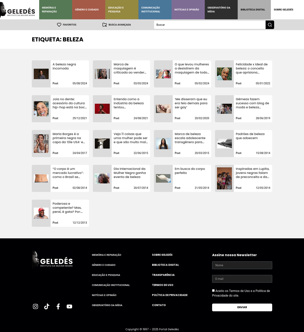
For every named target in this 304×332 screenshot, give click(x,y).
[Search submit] (270, 25)
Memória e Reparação (49, 9)
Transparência (163, 275)
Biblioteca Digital (253, 9)
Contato (159, 305)
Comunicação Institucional (150, 9)
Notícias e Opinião (186, 9)
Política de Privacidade (169, 295)
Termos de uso (162, 285)
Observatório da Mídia (219, 9)
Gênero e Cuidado (87, 9)
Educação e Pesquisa (116, 9)
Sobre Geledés (283, 9)
